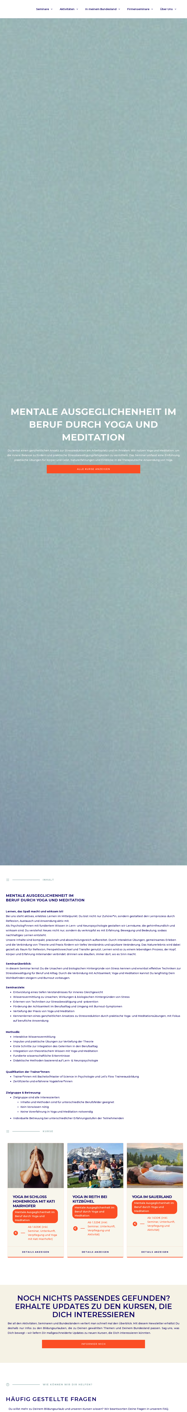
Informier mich (93, 1344)
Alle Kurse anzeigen (93, 469)
